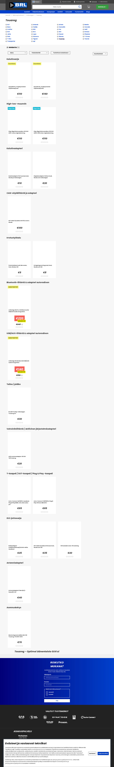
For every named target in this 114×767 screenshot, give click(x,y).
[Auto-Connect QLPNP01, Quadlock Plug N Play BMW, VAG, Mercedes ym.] (19, 503)
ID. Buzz (87, 32)
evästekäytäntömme (38, 749)
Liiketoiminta (103, 2)
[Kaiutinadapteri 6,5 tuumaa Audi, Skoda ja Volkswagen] (19, 178)
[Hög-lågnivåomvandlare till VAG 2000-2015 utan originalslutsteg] (44, 134)
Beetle (87, 24)
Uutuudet (68, 12)
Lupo (34, 34)
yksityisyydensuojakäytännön (13, 763)
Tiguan (35, 39)
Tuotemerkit (79, 12)
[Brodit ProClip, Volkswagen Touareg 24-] (19, 414)
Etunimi (46, 682)
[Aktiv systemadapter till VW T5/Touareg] (19, 459)
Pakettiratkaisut (38, 12)
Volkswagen (30, 15)
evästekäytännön (62, 761)
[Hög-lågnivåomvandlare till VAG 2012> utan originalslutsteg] (19, 134)
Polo (8, 36)
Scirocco (36, 36)
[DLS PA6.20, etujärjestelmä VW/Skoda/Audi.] (44, 89)
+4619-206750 (23, 738)
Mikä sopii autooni (18, 15)
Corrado (87, 27)
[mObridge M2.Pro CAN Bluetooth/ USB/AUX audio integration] (19, 312)
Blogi (88, 12)
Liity (57, 701)
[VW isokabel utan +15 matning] (69, 548)
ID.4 (34, 32)
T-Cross (87, 36)
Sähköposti (47, 674)
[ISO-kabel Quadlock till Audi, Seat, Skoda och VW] (44, 548)
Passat (61, 34)
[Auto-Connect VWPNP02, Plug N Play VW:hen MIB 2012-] (44, 503)
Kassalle (102, 7)
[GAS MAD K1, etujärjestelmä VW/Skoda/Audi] (19, 89)
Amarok (35, 24)
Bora (8, 27)
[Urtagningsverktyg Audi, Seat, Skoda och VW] (44, 268)
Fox (60, 29)
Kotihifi (60, 12)
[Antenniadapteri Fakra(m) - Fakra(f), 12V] (19, 593)
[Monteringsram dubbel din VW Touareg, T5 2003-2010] (19, 637)
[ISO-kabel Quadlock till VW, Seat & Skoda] (19, 223)
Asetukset (92, 753)
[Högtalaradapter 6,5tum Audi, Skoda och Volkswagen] (44, 178)
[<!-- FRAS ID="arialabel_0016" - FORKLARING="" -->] (22, 324)
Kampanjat (51, 12)
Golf (86, 29)
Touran (87, 39)
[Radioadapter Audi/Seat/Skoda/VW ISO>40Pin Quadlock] (19, 548)
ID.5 (60, 32)
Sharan (61, 36)
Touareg (38, 15)
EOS (34, 29)
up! (34, 41)
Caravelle (62, 27)
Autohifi (27, 12)
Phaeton (87, 34)
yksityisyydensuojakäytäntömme (62, 760)
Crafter (9, 29)
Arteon (61, 24)
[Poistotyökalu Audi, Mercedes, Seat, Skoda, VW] (19, 268)
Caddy (35, 27)
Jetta (9, 34)
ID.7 (8, 24)
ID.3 (8, 32)
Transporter (11, 41)
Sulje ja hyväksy (103, 753)
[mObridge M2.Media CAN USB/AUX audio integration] (19, 363)
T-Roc (9, 39)
